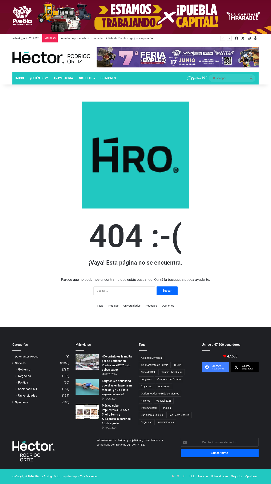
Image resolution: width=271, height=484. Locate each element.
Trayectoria (63, 78)
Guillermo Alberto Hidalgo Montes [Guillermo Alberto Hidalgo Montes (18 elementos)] (160, 393)
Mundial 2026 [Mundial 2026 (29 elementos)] (163, 400)
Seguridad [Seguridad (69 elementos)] (146, 422)
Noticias (85, 78)
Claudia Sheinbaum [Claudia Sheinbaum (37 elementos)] (171, 372)
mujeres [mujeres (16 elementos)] (145, 400)
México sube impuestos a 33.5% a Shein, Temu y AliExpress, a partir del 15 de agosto (117, 414)
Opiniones (108, 78)
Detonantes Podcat (27, 356)
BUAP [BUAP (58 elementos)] (177, 365)
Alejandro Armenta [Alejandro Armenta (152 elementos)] (151, 357)
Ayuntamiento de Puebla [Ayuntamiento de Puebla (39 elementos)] (154, 365)
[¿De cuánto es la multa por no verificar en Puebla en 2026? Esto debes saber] (87, 362)
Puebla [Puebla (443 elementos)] (167, 407)
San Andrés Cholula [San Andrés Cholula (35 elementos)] (152, 415)
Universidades (132, 305)
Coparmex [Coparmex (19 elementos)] (147, 386)
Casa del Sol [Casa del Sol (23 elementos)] (148, 372)
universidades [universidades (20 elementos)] (166, 422)
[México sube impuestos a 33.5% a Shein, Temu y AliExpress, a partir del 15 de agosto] (87, 411)
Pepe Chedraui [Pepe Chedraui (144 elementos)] (149, 407)
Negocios (151, 305)
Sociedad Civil (27, 389)
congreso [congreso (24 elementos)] (146, 379)
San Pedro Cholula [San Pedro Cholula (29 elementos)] (179, 415)
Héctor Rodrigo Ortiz (47, 476)
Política (23, 382)
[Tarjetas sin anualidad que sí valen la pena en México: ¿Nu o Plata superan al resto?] (87, 387)
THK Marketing (89, 476)
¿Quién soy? (39, 78)
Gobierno (24, 369)
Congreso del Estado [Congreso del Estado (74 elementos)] (169, 379)
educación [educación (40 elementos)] (164, 386)
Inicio (19, 78)
